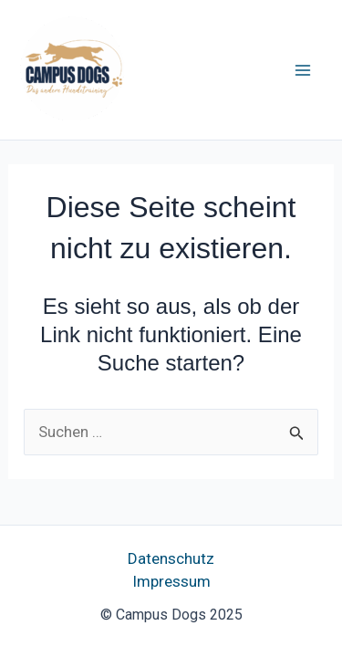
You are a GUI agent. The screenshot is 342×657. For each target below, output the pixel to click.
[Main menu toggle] (304, 70)
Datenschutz (171, 558)
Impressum (171, 581)
